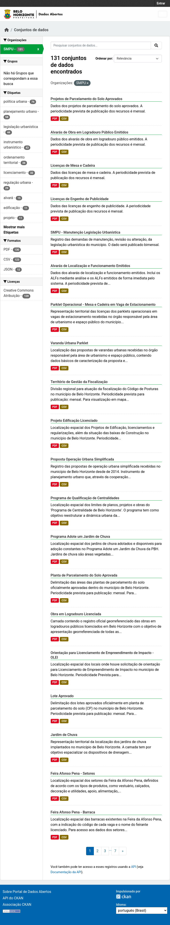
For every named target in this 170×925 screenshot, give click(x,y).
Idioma (121, 904)
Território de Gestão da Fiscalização (79, 382)
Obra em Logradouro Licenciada (76, 614)
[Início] (6, 30)
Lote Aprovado (62, 696)
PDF (54, 118)
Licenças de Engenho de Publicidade (80, 199)
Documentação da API (66, 872)
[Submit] (156, 45)
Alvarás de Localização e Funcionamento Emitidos (90, 266)
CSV (64, 118)
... (110, 849)
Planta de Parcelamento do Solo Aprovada (84, 575)
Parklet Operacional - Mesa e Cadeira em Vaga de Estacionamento (103, 304)
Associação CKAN (17, 904)
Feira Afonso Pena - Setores (73, 773)
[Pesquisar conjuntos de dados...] (101, 45)
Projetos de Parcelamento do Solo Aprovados (86, 99)
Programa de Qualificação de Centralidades (85, 498)
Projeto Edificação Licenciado (74, 420)
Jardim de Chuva (64, 735)
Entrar (161, 3)
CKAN (123, 896)
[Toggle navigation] (162, 14)
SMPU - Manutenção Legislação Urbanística (85, 232)
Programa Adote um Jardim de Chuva (80, 536)
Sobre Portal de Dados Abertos (27, 892)
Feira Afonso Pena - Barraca (73, 812)
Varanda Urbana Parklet (69, 343)
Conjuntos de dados (31, 30)
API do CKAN (13, 898)
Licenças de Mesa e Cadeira (73, 165)
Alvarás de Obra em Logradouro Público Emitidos (89, 132)
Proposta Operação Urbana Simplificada (82, 459)
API (133, 867)
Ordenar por (103, 58)
